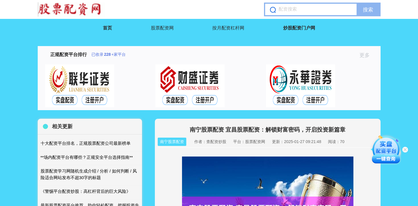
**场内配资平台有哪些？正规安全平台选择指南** (87, 157)
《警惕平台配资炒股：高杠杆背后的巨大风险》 (86, 191)
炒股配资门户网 (299, 27)
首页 (107, 27)
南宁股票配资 (172, 141)
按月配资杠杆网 (228, 27)
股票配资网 (162, 27)
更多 (367, 55)
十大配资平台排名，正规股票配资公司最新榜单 (86, 143)
